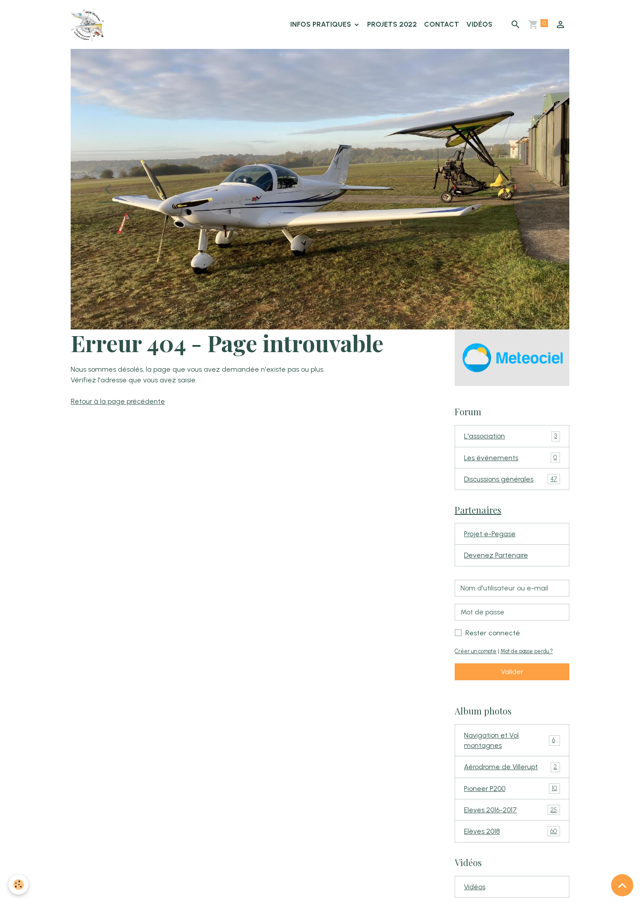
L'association (512, 438)
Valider (512, 674)
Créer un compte (477, 654)
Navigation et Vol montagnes (512, 743)
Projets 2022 (392, 24)
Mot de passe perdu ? (530, 654)
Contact (441, 24)
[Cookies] (19, 885)
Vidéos (479, 24)
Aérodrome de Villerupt (512, 771)
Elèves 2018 (512, 836)
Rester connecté (492, 636)
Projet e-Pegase (490, 536)
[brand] (89, 25)
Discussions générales (512, 481)
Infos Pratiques (321, 24)
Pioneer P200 (512, 793)
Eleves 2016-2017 (512, 815)
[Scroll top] (622, 885)
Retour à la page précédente (118, 402)
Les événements (512, 459)
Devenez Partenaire (496, 558)
